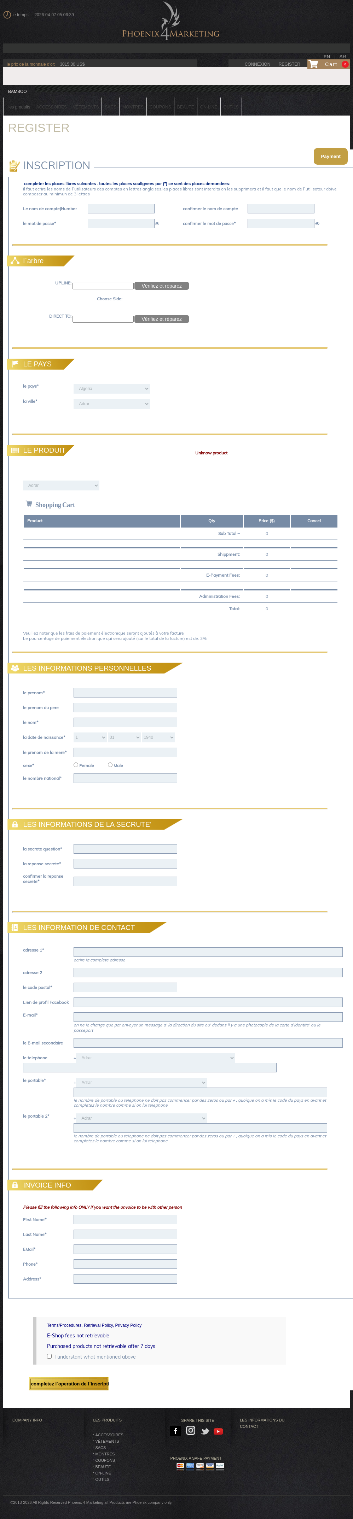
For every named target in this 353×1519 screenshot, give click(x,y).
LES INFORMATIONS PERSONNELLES (80, 668)
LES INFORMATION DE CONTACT (72, 927)
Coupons (105, 1460)
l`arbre (26, 260)
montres (105, 1454)
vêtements (107, 1441)
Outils (102, 1479)
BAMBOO (17, 91)
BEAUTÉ (103, 1467)
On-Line (103, 1473)
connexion (258, 64)
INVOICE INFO (40, 1185)
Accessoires (109, 1435)
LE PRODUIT (37, 450)
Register (289, 64)
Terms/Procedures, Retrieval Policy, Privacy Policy (94, 1325)
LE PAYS (30, 364)
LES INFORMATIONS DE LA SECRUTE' (80, 824)
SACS (100, 1448)
